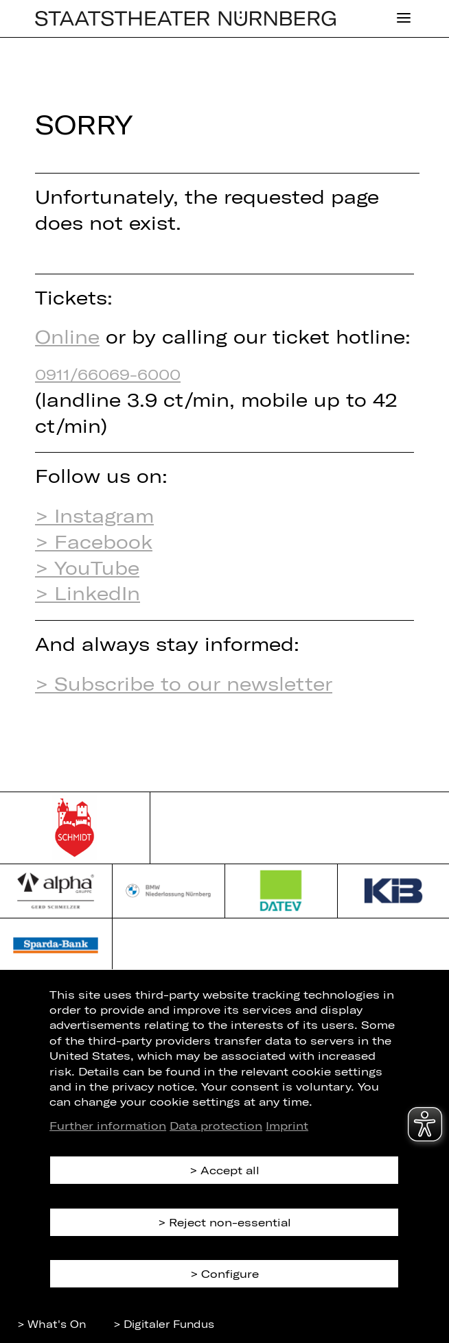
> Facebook (93, 541)
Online (67, 336)
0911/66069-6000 (108, 374)
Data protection (216, 1125)
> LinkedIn (87, 593)
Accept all (230, 1169)
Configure (230, 1273)
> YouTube (87, 567)
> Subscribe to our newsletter (183, 683)
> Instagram (94, 515)
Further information (107, 1125)
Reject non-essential (230, 1221)
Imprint (287, 1125)
